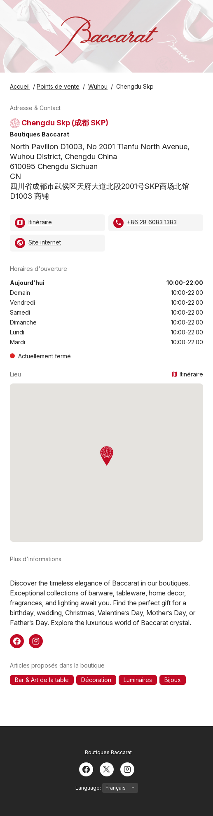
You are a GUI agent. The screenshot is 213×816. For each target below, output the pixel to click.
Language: (106, 788)
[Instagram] (127, 768)
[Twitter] (107, 768)
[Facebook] (86, 768)
